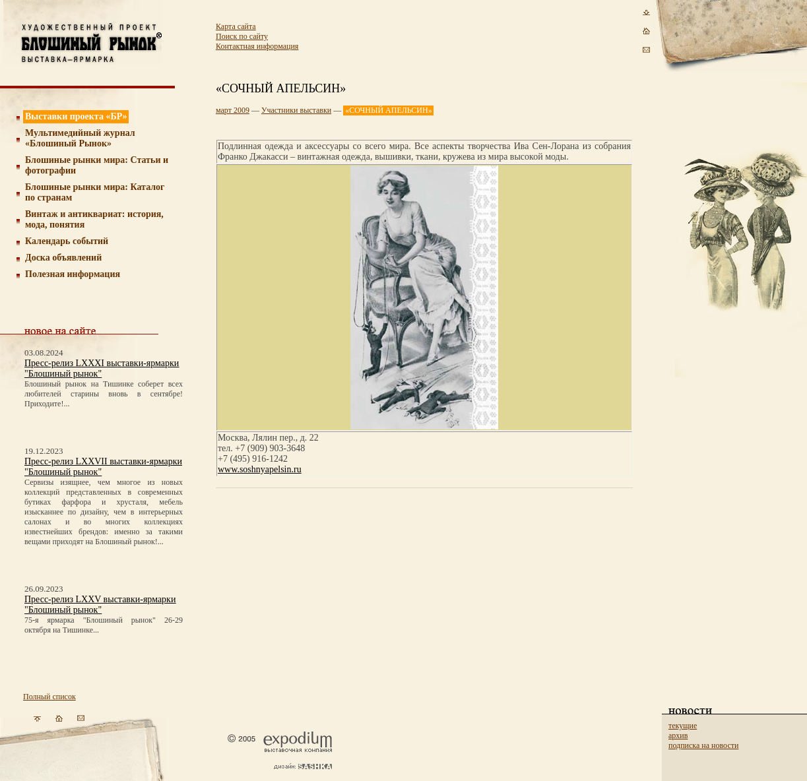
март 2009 (232, 110)
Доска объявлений (63, 258)
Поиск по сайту (242, 36)
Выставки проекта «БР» (76, 116)
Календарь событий (66, 241)
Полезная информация (72, 274)
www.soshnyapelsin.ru (260, 469)
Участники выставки (296, 110)
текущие (682, 725)
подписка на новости (703, 745)
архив (678, 735)
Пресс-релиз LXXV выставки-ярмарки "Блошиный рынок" (100, 604)
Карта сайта (236, 26)
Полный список (49, 696)
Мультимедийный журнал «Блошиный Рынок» (80, 138)
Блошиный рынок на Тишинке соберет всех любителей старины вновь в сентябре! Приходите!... (103, 393)
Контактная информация (257, 46)
